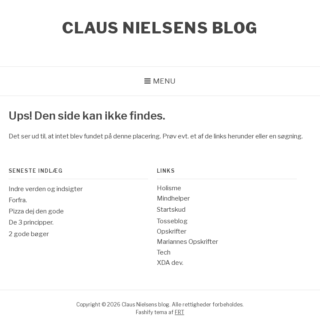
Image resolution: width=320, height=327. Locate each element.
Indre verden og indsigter (46, 189)
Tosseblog (172, 221)
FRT (179, 312)
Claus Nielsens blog (160, 27)
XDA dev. (170, 263)
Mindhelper (173, 198)
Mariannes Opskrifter (187, 242)
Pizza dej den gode (36, 211)
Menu (164, 81)
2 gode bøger (29, 234)
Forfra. (18, 200)
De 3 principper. (31, 222)
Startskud (171, 209)
